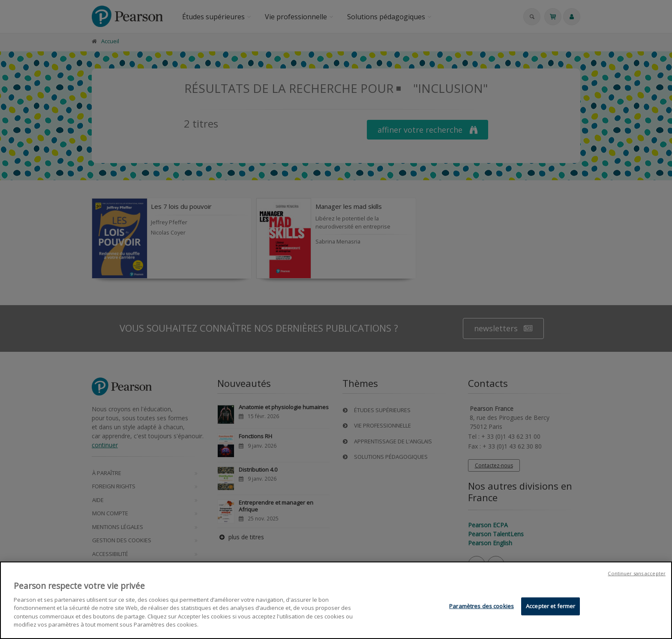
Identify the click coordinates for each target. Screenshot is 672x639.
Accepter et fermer (550, 606)
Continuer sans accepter (637, 573)
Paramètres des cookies (481, 606)
